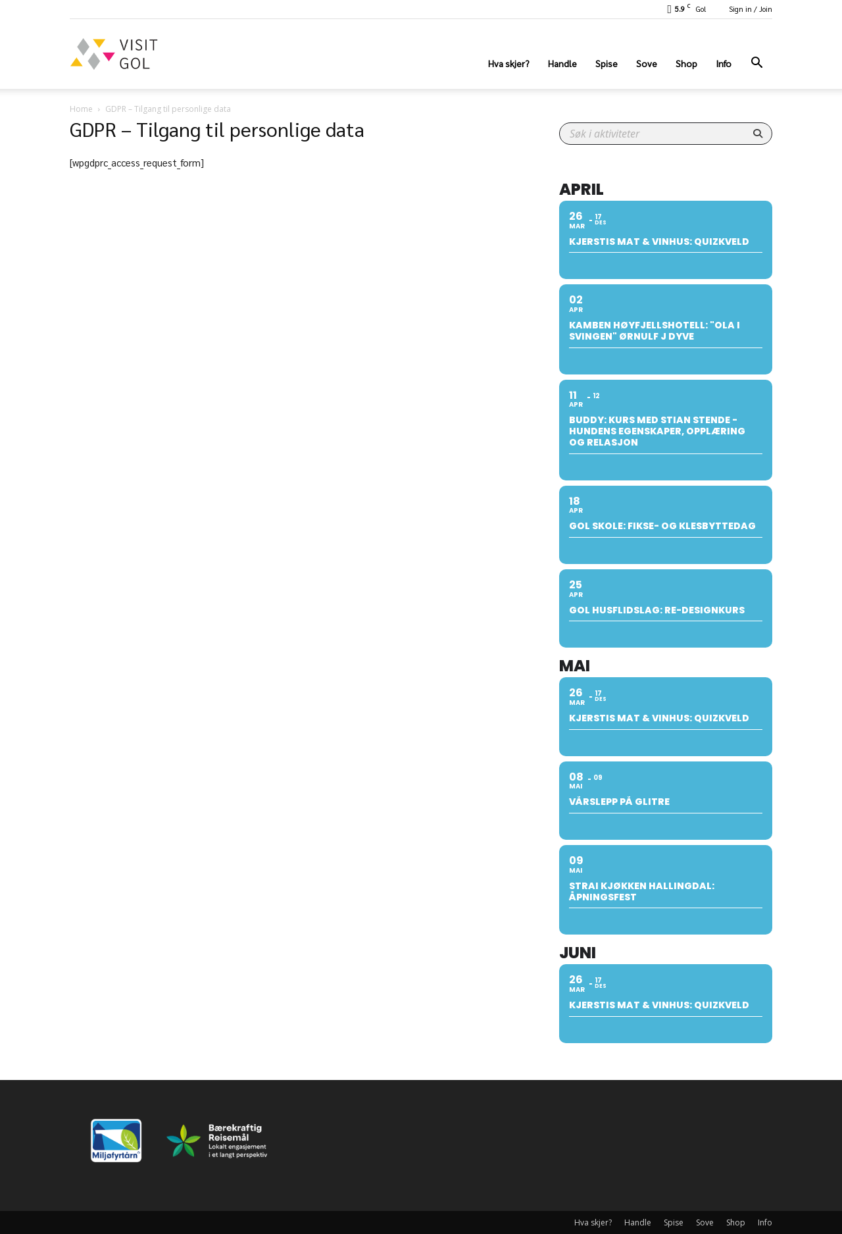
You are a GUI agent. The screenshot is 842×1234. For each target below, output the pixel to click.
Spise (606, 63)
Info (723, 63)
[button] (756, 64)
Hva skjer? (509, 63)
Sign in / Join (750, 9)
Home (81, 109)
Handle (562, 63)
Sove (646, 63)
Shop (686, 63)
